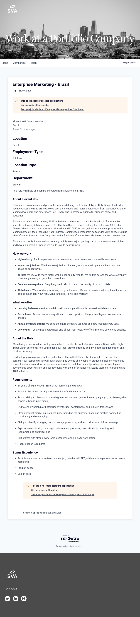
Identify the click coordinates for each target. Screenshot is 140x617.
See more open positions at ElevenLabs (42, 512)
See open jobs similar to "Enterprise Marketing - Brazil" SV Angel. (52, 109)
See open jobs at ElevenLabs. (35, 105)
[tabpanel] (70, 332)
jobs (5, 62)
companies (19, 62)
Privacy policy (62, 546)
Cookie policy (75, 546)
